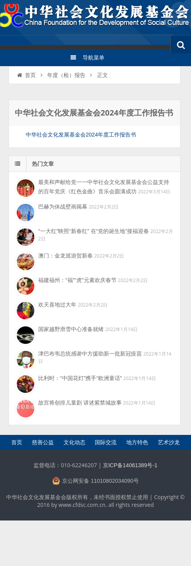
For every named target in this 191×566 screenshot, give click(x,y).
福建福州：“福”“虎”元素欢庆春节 (77, 280)
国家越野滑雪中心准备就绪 (71, 329)
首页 (26, 75)
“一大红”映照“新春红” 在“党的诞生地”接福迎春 (93, 231)
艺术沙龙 (169, 442)
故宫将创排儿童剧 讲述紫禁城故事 (80, 403)
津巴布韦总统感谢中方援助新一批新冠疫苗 (90, 353)
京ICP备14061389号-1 (130, 465)
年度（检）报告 (66, 75)
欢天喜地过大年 (57, 304)
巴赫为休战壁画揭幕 (62, 206)
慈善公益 (43, 442)
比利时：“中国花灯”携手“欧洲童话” (80, 378)
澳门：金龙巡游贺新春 (65, 255)
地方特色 (137, 442)
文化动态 (74, 442)
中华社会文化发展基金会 (95, 17)
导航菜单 (87, 57)
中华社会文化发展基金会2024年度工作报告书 (81, 134)
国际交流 (106, 442)
